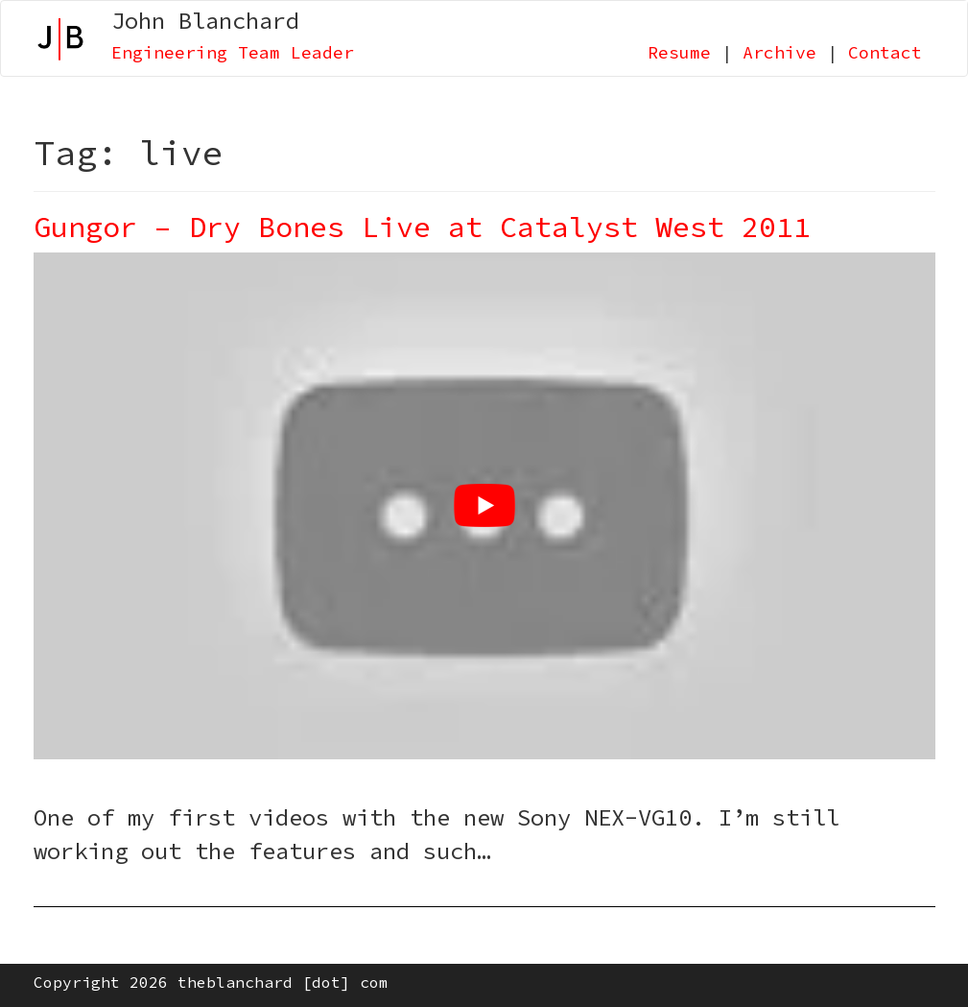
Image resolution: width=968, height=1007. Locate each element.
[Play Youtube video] (484, 506)
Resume (679, 52)
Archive (779, 52)
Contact (885, 52)
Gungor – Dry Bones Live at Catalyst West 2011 (422, 226)
